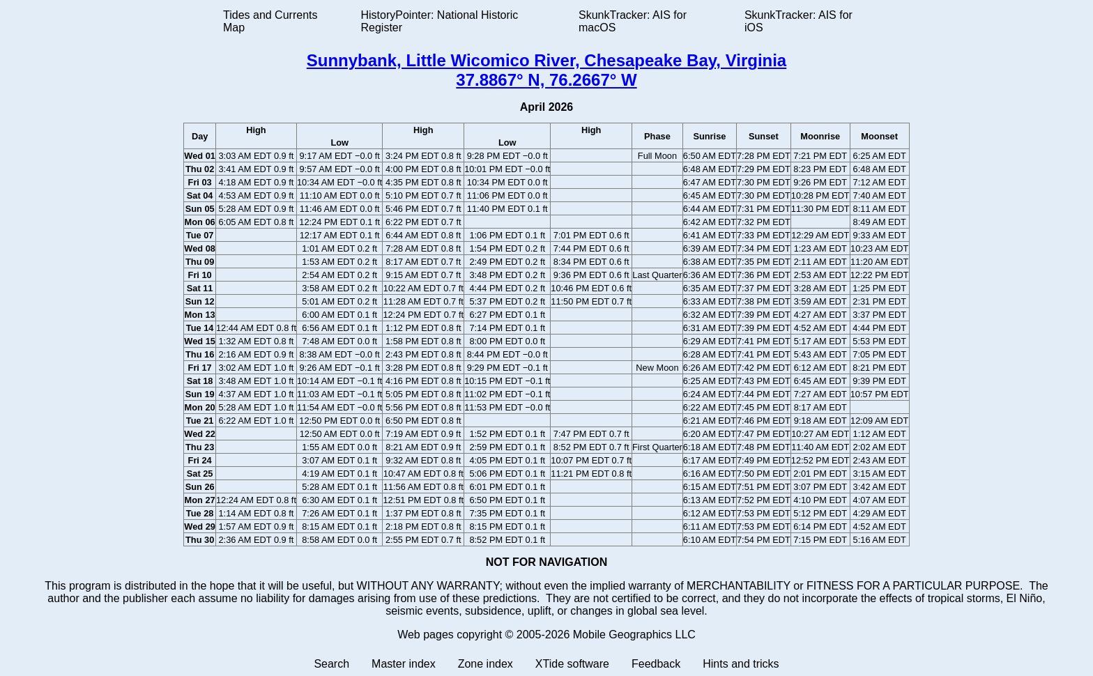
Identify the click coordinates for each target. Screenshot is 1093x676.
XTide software (572, 664)
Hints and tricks (741, 664)
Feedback (656, 664)
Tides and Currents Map (270, 21)
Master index (404, 664)
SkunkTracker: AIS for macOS (633, 21)
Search (331, 664)
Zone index (485, 664)
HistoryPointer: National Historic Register (440, 21)
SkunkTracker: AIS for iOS (798, 21)
